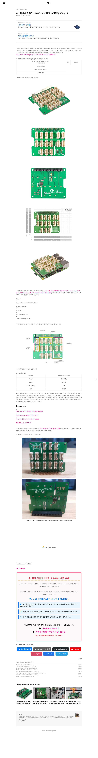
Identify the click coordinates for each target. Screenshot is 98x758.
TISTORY (49, 755)
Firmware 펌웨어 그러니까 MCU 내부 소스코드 (27, 443)
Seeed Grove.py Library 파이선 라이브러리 (27, 439)
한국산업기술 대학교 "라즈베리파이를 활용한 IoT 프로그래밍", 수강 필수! (30, 697)
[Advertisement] (49, 32)
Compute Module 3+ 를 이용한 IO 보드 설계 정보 (26, 692)
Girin (49, 3)
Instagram (36, 678)
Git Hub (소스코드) (60, 673)
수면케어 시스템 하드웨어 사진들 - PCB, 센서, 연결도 (26, 694)
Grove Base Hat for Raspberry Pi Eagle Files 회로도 (29, 435)
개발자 (17, 686)
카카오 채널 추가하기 (50, 653)
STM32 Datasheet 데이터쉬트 (23, 447)
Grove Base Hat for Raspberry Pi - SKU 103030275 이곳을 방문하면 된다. (36, 79)
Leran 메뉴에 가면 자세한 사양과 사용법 (49, 453)
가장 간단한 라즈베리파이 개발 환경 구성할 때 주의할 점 (26, 695)
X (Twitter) (61, 678)
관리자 (54, 755)
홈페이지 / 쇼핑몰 (25, 673)
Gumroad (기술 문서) (42, 673)
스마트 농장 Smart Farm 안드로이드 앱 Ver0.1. (25, 690)
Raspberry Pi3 (23, 686)
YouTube (75, 673)
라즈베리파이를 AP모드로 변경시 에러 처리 (24, 701)
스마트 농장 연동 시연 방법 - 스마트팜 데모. (24, 689)
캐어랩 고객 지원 (20, 592)
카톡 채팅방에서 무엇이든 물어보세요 (50, 656)
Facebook (49, 678)
